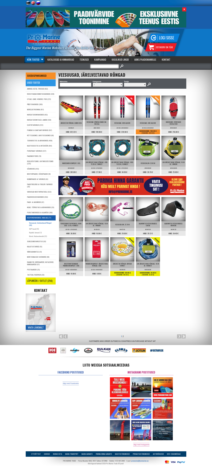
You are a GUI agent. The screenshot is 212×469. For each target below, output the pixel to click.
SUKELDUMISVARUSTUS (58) (36, 241)
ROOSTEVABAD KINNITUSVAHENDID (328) (40, 94)
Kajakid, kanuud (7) (35, 232)
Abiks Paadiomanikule (145, 59)
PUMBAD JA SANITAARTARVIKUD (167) (39, 130)
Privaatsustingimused (141, 454)
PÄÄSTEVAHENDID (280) (35, 104)
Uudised (47, 454)
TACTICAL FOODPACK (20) (35, 275)
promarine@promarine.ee (140, 461)
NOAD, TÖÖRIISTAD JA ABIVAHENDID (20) (40, 207)
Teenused (84, 59)
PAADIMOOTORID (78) (34, 156)
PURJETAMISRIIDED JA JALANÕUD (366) (40, 212)
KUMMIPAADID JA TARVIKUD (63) (37, 179)
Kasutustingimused (122, 454)
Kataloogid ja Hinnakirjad (60, 59)
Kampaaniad (100, 59)
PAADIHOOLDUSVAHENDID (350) (37, 197)
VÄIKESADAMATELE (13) (34, 252)
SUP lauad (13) (34, 229)
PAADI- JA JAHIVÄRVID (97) (35, 202)
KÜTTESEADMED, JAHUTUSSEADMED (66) (40, 135)
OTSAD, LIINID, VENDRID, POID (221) (39, 99)
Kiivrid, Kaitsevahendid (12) (38, 236)
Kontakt (166, 59)
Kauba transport (71, 454)
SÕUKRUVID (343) (33, 169)
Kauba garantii (87, 454)
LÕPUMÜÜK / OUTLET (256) (40, 280)
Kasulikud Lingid (120, 59)
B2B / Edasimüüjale (174, 454)
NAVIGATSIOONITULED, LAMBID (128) (39, 120)
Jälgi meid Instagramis (141, 445)
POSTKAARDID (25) (33, 269)
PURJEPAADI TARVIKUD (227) (36, 151)
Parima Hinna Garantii (104, 454)
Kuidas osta (57, 454)
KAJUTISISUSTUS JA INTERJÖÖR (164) (39, 146)
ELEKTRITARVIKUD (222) (35, 125)
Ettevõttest (36, 454)
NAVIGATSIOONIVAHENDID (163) (37, 115)
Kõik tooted (33, 59)
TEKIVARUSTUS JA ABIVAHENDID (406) (39, 140)
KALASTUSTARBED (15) (34, 246)
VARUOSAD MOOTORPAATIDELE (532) (39, 192)
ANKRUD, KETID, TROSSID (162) (37, 89)
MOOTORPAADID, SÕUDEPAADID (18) (39, 174)
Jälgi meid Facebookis (71, 383)
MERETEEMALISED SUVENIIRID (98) (38, 257)
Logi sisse (166, 37)
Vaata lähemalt (36, 327)
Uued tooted (33, 82)
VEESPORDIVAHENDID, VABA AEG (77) (39, 218)
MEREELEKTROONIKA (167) (35, 109)
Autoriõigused (158, 454)
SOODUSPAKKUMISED (37, 75)
